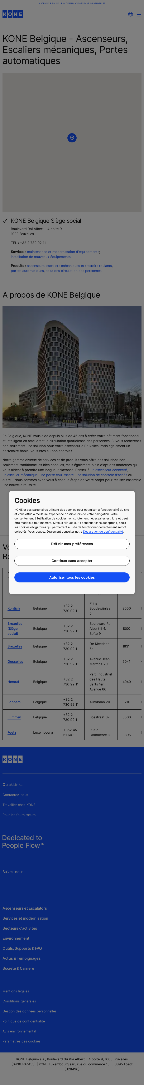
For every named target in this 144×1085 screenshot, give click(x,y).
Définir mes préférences (72, 544)
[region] (72, 542)
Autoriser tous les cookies (72, 577)
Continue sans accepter (72, 561)
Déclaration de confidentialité (103, 531)
